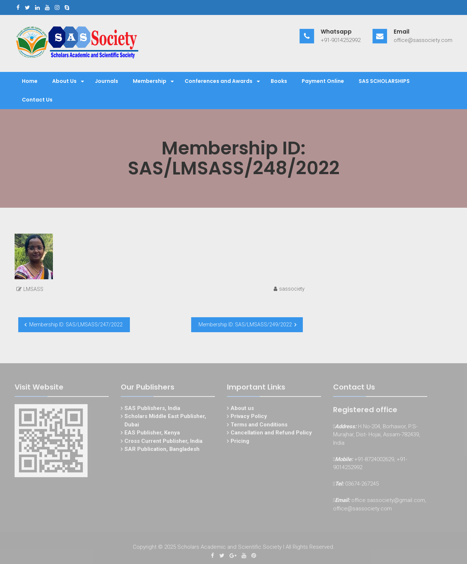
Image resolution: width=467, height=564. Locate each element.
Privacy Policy (249, 417)
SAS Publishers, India (152, 409)
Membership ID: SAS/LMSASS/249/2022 (245, 324)
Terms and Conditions (259, 425)
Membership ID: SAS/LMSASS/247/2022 (76, 324)
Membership (149, 81)
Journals (106, 81)
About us (242, 409)
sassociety (292, 289)
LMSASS (33, 289)
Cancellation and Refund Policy (271, 433)
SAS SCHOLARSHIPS (384, 81)
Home (30, 81)
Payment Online (323, 81)
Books (279, 81)
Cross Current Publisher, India (163, 441)
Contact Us (37, 99)
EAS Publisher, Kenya (152, 433)
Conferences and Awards (218, 81)
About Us (64, 81)
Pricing (240, 441)
